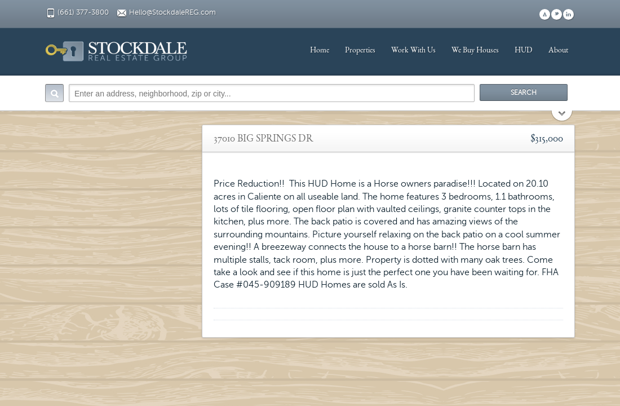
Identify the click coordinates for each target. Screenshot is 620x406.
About (558, 51)
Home (319, 51)
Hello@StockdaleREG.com (172, 12)
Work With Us (413, 51)
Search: (54, 93)
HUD (524, 51)
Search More (562, 117)
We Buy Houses (475, 51)
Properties (360, 51)
